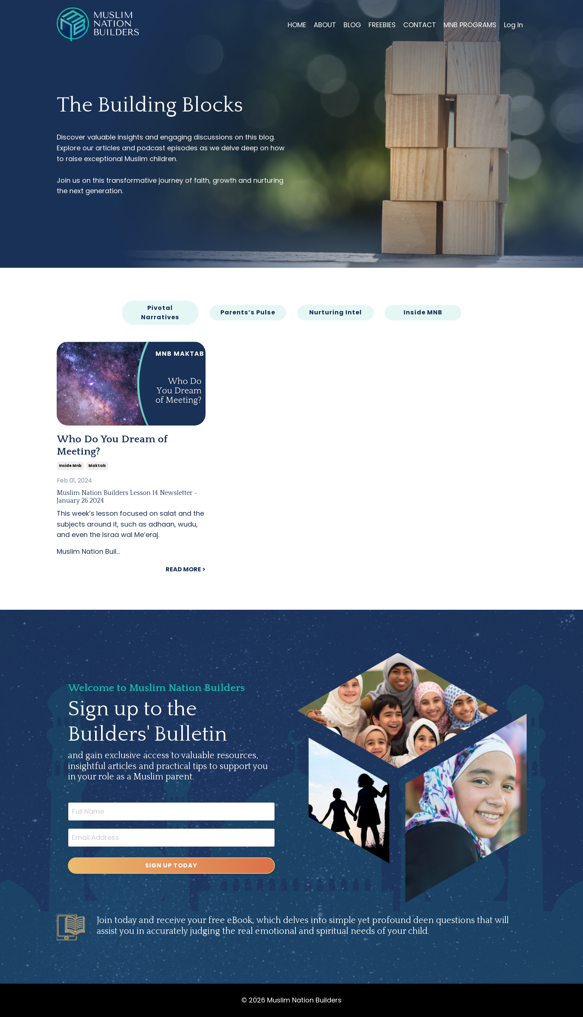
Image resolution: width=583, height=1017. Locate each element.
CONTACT (419, 24)
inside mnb (70, 465)
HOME (297, 24)
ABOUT (325, 24)
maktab (97, 465)
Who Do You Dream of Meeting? (112, 445)
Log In (513, 24)
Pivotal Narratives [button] (160, 312)
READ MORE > (186, 569)
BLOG (352, 24)
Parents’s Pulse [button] (247, 312)
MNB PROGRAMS (469, 24)
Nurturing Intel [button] (335, 312)
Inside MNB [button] (423, 312)
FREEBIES (382, 24)
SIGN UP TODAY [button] (171, 865)
